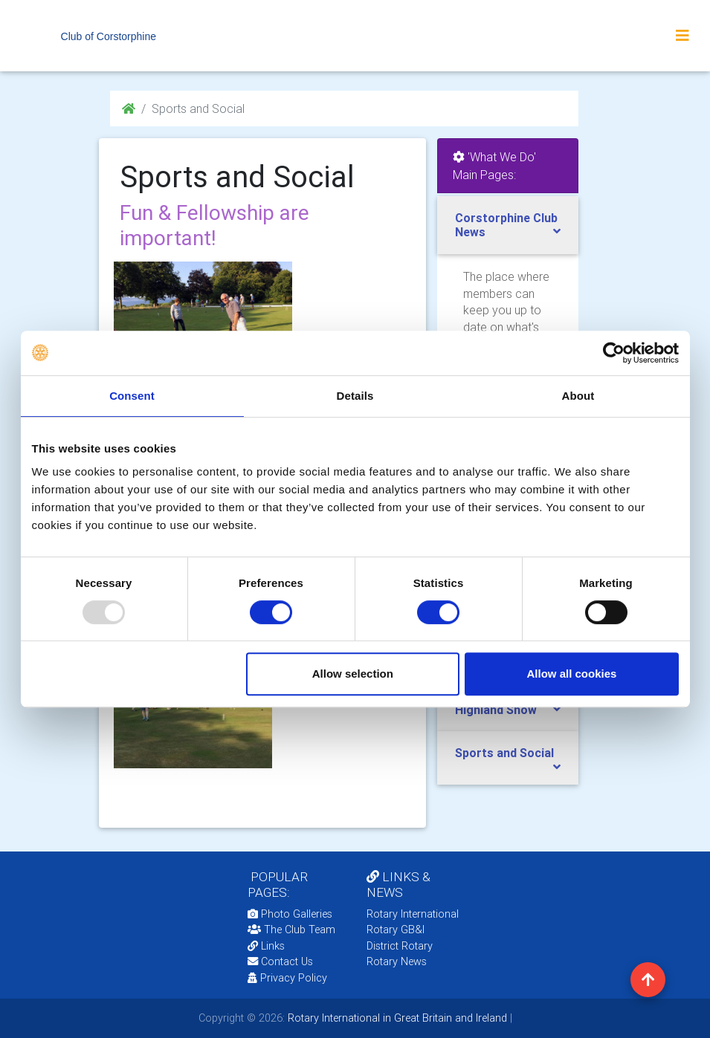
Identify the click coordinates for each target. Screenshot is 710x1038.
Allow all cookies (572, 673)
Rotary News (397, 961)
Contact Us (280, 961)
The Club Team (291, 929)
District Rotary (400, 946)
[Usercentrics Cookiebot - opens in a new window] (614, 353)
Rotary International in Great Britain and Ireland (396, 1018)
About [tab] (578, 395)
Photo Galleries (290, 914)
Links (266, 946)
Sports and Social (504, 752)
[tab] (507, 225)
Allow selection (352, 673)
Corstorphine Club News (506, 224)
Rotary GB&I (396, 929)
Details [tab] (355, 395)
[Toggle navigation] (682, 35)
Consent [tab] (132, 395)
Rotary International (413, 914)
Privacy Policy (287, 978)
